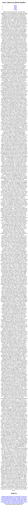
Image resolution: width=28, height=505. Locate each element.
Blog (15, 8)
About (15, 6)
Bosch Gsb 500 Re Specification (8, 499)
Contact (15, 9)
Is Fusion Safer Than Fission (17, 503)
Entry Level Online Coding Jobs (15, 500)
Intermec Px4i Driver (21, 497)
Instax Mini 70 (18, 496)
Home (15, 5)
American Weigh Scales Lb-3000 (15, 501)
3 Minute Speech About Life (7, 496)
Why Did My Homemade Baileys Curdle (14, 497)
